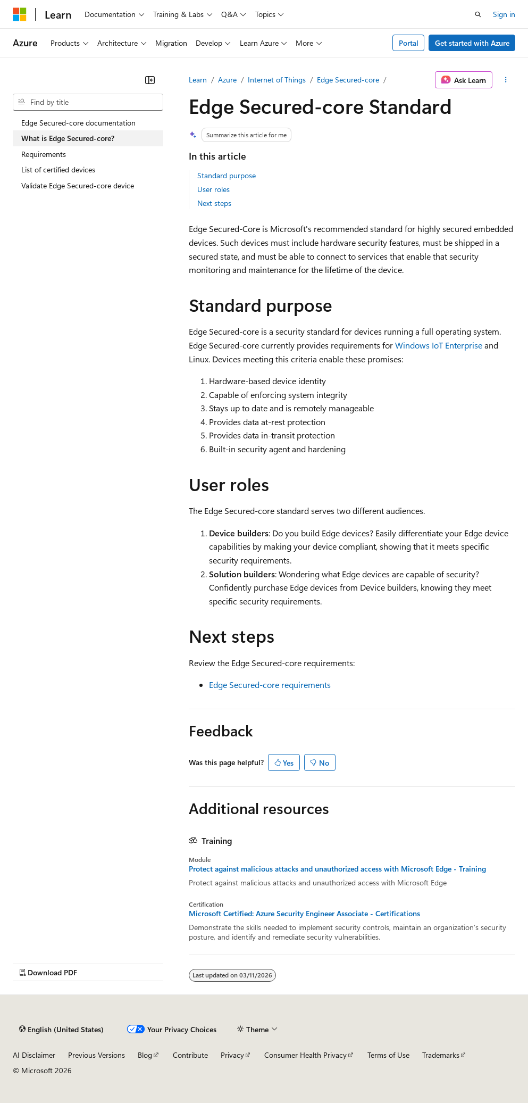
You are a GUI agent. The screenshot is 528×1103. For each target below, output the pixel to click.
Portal (408, 43)
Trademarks (440, 1055)
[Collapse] (150, 79)
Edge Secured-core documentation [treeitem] (78, 123)
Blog (145, 1055)
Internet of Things (277, 79)
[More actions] (506, 79)
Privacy (232, 1055)
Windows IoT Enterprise (438, 345)
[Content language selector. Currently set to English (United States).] (61, 1029)
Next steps (214, 203)
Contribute (190, 1055)
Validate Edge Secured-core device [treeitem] (77, 185)
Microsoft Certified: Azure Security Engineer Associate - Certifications (304, 913)
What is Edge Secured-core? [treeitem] (67, 138)
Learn (198, 79)
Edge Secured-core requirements (270, 684)
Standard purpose (226, 175)
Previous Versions (96, 1055)
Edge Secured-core (348, 79)
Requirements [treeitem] (43, 154)
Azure (227, 79)
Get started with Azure (472, 43)
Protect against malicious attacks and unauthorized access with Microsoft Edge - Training (337, 869)
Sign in (504, 14)
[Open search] (478, 14)
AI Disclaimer (34, 1055)
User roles (213, 189)
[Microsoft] (20, 14)
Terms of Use (388, 1055)
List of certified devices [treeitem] (58, 169)
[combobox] (88, 102)
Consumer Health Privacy (305, 1055)
